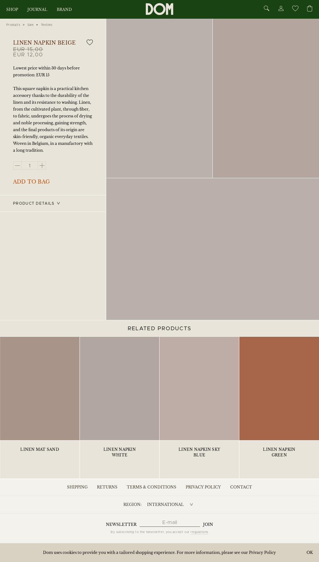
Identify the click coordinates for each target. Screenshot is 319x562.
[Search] (266, 9)
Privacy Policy (203, 487)
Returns (107, 487)
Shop (12, 9)
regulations (199, 532)
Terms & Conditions (151, 487)
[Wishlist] (295, 9)
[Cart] (309, 9)
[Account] (281, 9)
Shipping (77, 487)
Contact (241, 487)
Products (13, 24)
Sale (30, 24)
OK (310, 552)
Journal (37, 9)
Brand (64, 9)
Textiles (47, 24)
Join (208, 524)
